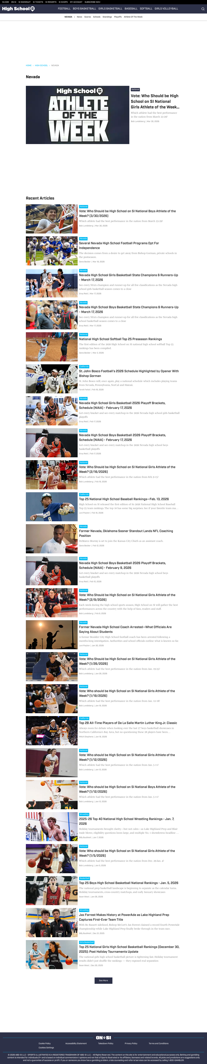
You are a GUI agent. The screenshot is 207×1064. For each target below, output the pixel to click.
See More (103, 981)
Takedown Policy (105, 1044)
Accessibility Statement (76, 1044)
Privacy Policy (131, 1044)
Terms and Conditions (158, 1044)
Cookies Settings (46, 1048)
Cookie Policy (45, 1044)
